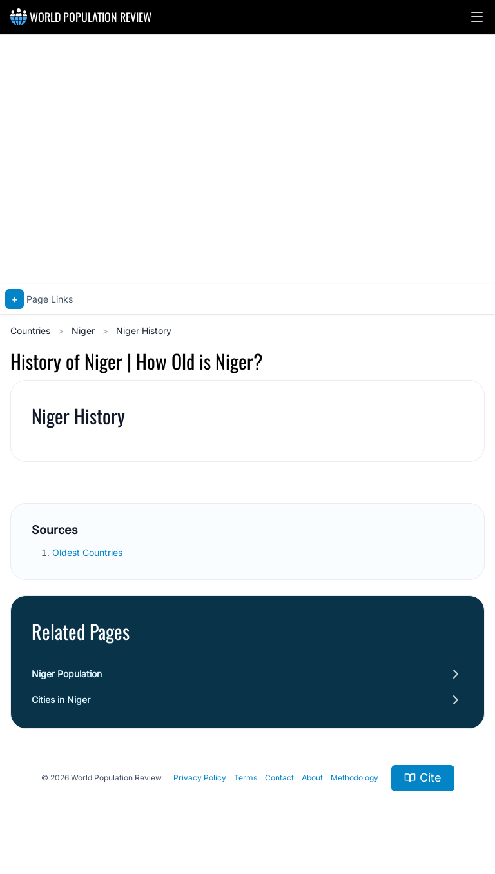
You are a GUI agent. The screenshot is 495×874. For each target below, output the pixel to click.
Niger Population (67, 673)
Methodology (354, 777)
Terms (245, 777)
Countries (31, 330)
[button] (477, 17)
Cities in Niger (61, 699)
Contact (279, 777)
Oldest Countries (88, 552)
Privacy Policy (199, 777)
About (312, 777)
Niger (84, 330)
